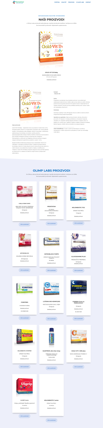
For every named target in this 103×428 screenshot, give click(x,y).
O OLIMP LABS (80, 2)
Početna (57, 2)
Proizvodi (71, 2)
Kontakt (88, 2)
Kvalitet (63, 2)
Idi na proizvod (25, 224)
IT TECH (48, 426)
